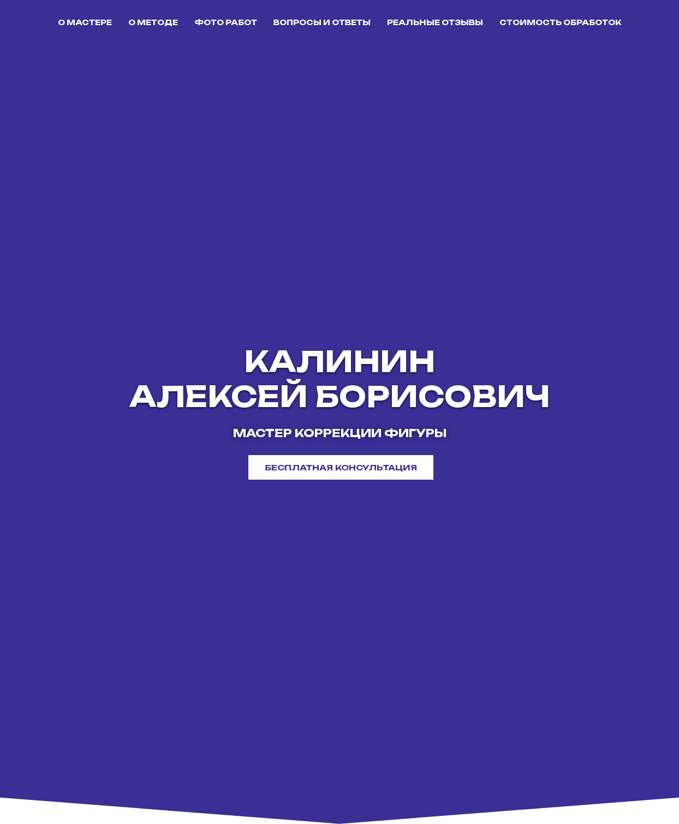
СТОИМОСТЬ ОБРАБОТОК (560, 22)
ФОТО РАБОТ (225, 22)
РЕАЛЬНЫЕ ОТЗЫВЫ (435, 22)
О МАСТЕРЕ (85, 22)
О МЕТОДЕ (153, 22)
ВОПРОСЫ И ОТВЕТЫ (322, 22)
